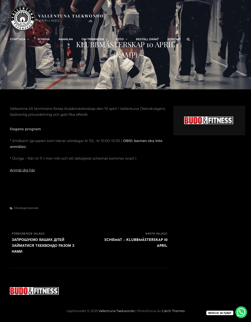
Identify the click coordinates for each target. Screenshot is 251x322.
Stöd (122, 39)
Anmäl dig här (22, 170)
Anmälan (65, 39)
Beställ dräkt (147, 39)
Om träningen (95, 39)
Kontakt (174, 39)
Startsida (20, 39)
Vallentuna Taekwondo (71, 15)
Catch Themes (173, 311)
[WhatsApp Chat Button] (241, 312)
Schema (43, 39)
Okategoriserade (26, 208)
